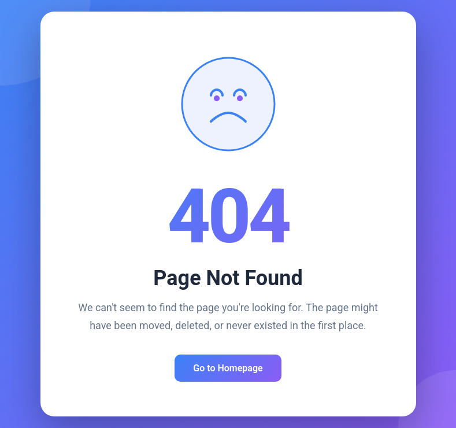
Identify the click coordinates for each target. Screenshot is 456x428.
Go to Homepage (227, 368)
